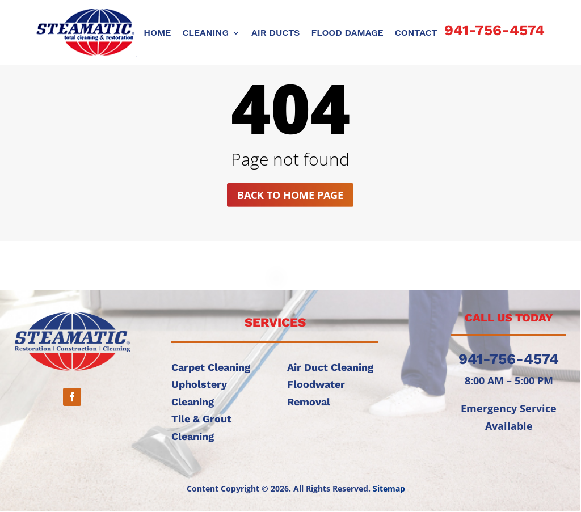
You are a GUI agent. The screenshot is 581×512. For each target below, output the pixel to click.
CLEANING (205, 33)
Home (157, 33)
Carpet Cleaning (210, 367)
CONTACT (416, 33)
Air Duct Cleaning (330, 367)
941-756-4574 (494, 30)
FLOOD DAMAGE (347, 33)
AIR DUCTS (275, 33)
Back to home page (290, 195)
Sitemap (389, 488)
